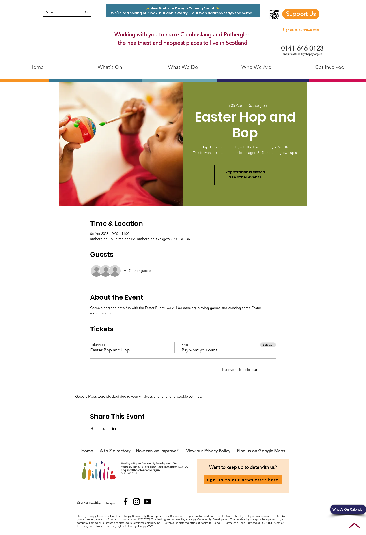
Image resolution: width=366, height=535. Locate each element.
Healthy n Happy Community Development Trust (150, 463)
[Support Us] (300, 14)
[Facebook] (125, 501)
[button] (348, 509)
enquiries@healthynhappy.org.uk (302, 54)
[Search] (59, 12)
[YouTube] (147, 501)
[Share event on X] (103, 428)
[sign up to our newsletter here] (243, 479)
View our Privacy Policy (208, 450)
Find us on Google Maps (261, 450)
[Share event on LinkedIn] (114, 428)
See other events (245, 177)
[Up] (354, 525)
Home (87, 450)
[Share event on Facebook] (92, 428)
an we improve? (163, 450)
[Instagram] (136, 501)
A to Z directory (115, 450)
